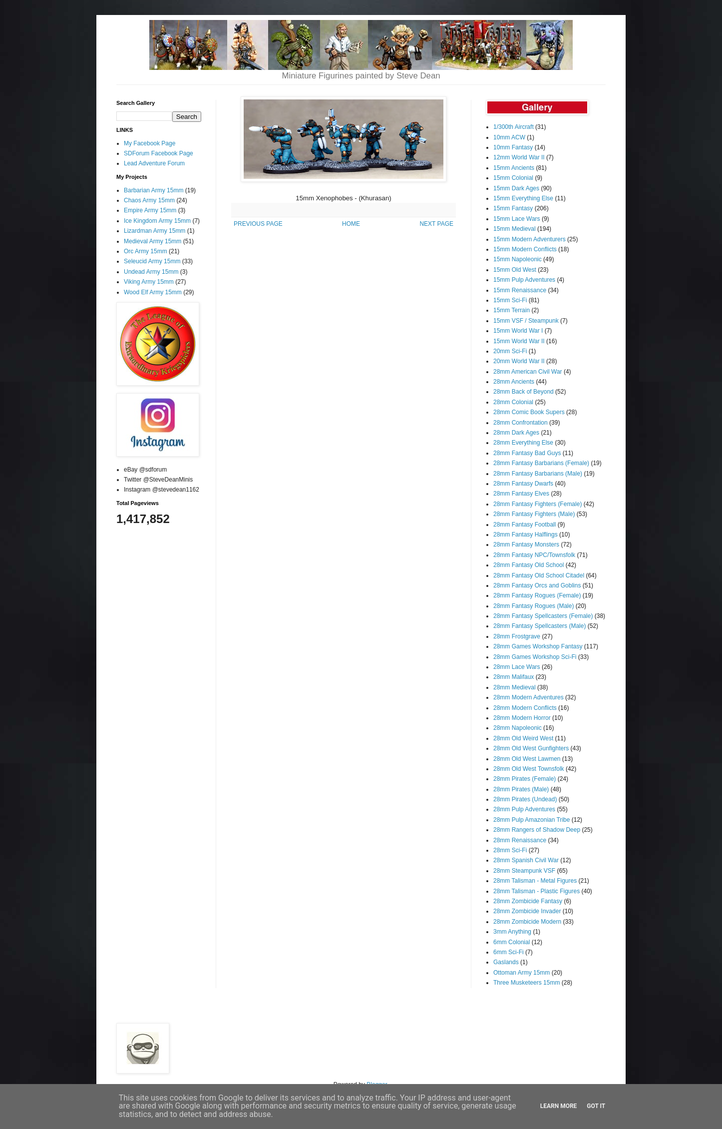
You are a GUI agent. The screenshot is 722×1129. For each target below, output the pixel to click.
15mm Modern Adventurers (529, 239)
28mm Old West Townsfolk (528, 768)
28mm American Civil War (527, 371)
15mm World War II (519, 341)
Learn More (558, 1106)
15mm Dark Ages (516, 188)
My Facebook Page (149, 143)
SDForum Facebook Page (158, 153)
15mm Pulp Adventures (524, 279)
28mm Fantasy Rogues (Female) (537, 595)
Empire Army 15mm (150, 210)
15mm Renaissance (519, 290)
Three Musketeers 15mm (526, 982)
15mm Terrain (511, 310)
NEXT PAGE (436, 223)
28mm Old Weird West (523, 738)
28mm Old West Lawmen (527, 758)
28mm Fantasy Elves (521, 493)
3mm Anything (512, 931)
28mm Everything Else (523, 442)
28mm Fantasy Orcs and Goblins (537, 585)
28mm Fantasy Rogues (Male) (533, 605)
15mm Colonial (513, 177)
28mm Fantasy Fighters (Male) (534, 514)
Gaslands (506, 962)
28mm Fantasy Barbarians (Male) (537, 473)
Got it (596, 1106)
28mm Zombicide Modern (527, 921)
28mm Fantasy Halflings (525, 534)
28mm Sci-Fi (510, 850)
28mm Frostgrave (516, 636)
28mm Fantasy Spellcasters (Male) (539, 625)
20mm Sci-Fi (510, 351)
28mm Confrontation (520, 422)
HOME (351, 223)
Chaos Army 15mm (149, 200)
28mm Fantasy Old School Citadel (538, 575)
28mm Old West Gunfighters (531, 748)
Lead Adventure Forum (154, 163)
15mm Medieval (514, 228)
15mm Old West (514, 269)
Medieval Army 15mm (152, 241)
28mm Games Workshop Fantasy (538, 646)
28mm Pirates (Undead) (525, 799)
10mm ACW (509, 137)
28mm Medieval (514, 687)
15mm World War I (518, 330)
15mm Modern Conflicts (525, 249)
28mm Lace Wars (516, 666)
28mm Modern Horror (522, 717)
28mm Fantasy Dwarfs (523, 483)
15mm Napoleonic (517, 259)
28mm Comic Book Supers (529, 412)
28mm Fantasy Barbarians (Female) (541, 463)
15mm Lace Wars (516, 218)
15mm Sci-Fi (510, 300)
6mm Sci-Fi (508, 952)
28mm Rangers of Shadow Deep (536, 829)
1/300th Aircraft (513, 126)
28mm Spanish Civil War (526, 860)
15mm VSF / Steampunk (526, 320)
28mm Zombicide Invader (527, 911)
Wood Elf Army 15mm (153, 292)
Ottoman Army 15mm (521, 972)
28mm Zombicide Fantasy (527, 901)
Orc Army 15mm (145, 251)
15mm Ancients (513, 167)
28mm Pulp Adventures (524, 809)
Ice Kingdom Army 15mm (157, 220)
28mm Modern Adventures (528, 697)
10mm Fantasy (513, 147)
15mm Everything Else (523, 198)
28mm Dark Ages (516, 432)
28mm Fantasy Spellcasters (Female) (543, 615)
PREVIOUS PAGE (258, 223)
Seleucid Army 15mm (152, 261)
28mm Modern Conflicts (525, 707)
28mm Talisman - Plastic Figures (536, 891)
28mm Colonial (513, 402)
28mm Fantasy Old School (528, 565)
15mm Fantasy (513, 208)
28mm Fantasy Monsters (526, 544)
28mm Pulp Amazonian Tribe (531, 819)
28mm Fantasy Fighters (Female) (537, 504)
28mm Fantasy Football (524, 524)
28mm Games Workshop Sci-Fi (534, 656)
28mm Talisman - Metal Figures (535, 880)
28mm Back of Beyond (523, 391)
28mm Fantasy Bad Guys (527, 453)
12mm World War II (519, 157)
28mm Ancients (513, 381)
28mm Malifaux (513, 676)
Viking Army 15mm (149, 281)
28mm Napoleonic (517, 727)
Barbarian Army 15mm (153, 190)
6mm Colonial (511, 942)
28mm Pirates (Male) (521, 789)
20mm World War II (519, 361)
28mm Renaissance (519, 840)
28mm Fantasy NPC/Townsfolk (534, 555)
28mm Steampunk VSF (524, 870)
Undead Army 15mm (151, 271)
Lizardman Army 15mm (154, 230)
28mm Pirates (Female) (524, 778)
